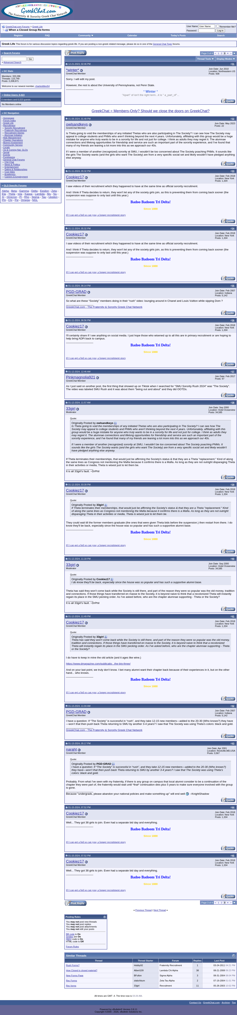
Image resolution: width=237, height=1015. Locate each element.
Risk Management (12, 137)
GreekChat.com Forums (18, 26)
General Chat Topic (162, 44)
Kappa (29, 193)
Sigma (35, 197)
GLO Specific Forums (15, 185)
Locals (6, 147)
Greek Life (37, 26)
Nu (55, 193)
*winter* (72, 70)
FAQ (47, 35)
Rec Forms (71, 980)
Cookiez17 (75, 177)
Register (18, 35)
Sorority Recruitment (14, 128)
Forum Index (9, 120)
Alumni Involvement (13, 142)
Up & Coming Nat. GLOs (15, 150)
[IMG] (69, 939)
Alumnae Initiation (13, 135)
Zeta (54, 190)
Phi (4, 200)
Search (221, 35)
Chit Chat (9, 162)
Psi (17, 200)
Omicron (12, 197)
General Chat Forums (14, 159)
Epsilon (44, 190)
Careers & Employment (16, 177)
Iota (20, 193)
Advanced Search (12, 62)
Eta (4, 193)
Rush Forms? (72, 965)
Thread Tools (204, 59)
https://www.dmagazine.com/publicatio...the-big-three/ (98, 663)
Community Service (13, 145)
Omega (25, 200)
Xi (3, 197)
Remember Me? (226, 26)
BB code (70, 934)
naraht (71, 749)
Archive (226, 1002)
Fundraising (9, 157)
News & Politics (12, 164)
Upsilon (53, 197)
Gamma (24, 190)
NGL (35, 200)
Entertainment (11, 167)
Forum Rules (72, 946)
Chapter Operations (13, 140)
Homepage (8, 118)
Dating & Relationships (15, 169)
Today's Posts (178, 35)
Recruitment (9, 125)
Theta (11, 193)
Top (234, 1002)
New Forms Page (74, 975)
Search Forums (12, 53)
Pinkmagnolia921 (80, 377)
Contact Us (195, 1002)
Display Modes (224, 59)
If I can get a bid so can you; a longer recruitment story (96, 214)
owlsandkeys (77, 124)
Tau (44, 197)
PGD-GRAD (76, 292)
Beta (14, 190)
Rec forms (71, 985)
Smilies (69, 936)
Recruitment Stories (14, 133)
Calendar (132, 35)
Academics (9, 174)
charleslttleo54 (42, 86)
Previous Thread (143, 910)
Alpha (5, 190)
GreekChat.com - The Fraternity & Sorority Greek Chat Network (104, 306)
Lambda (40, 193)
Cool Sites (9, 172)
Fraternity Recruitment (15, 130)
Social (6, 152)
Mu (49, 193)
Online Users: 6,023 (14, 95)
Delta (34, 190)
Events (6, 155)
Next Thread (160, 910)
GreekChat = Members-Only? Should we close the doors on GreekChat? (151, 111)
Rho (26, 197)
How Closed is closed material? (81, 970)
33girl (70, 408)
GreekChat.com (211, 1002)
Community (86, 35)
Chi (10, 200)
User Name (192, 26)
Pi (20, 197)
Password (191, 30)
